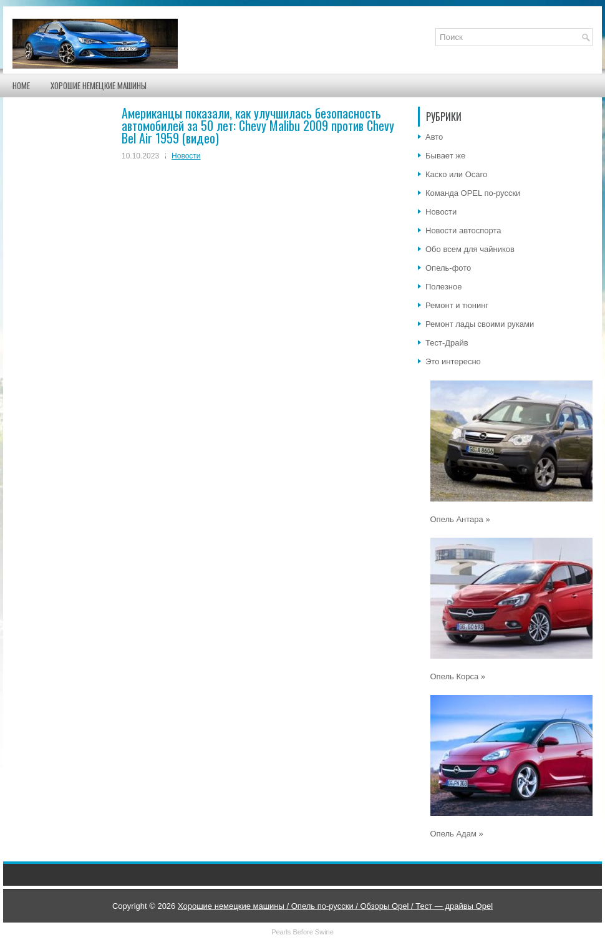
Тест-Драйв (446, 342)
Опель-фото (448, 268)
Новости (186, 156)
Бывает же (445, 155)
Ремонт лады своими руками (479, 324)
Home (21, 85)
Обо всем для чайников (470, 249)
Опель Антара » (460, 519)
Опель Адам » (456, 833)
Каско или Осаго (456, 174)
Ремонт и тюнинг (456, 305)
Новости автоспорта (463, 230)
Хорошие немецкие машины (99, 85)
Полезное (443, 286)
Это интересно (453, 361)
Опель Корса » (458, 676)
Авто (434, 137)
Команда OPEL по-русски (472, 193)
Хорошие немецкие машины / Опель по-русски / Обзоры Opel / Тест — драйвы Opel (335, 906)
